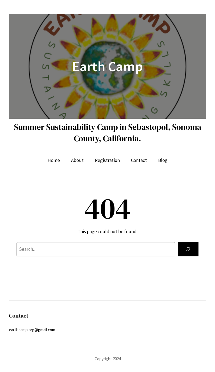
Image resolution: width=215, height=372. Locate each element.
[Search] (188, 249)
